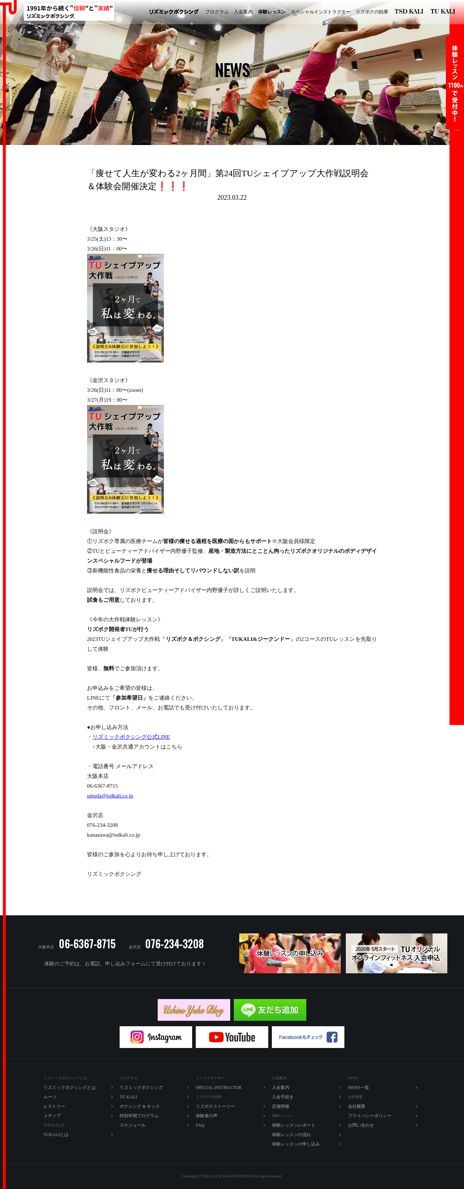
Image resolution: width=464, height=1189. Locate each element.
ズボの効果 (372, 12)
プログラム (217, 11)
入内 (243, 12)
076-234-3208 (174, 943)
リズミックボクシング (174, 12)
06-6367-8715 (87, 943)
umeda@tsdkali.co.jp (110, 796)
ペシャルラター (321, 12)
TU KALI (444, 12)
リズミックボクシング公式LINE (131, 737)
